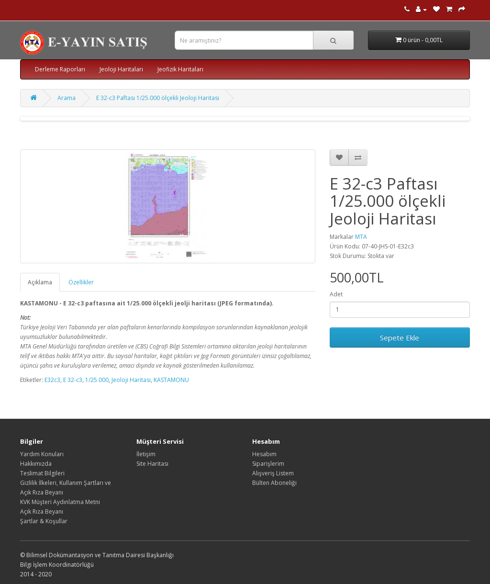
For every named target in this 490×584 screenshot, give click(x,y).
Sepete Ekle (399, 337)
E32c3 (52, 380)
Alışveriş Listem (273, 473)
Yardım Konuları (42, 454)
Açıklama (40, 282)
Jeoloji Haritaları (121, 69)
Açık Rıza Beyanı (41, 511)
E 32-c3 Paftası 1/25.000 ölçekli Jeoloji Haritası (157, 98)
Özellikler (81, 282)
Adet (336, 294)
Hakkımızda (36, 464)
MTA (361, 237)
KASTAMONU (171, 380)
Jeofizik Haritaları (180, 69)
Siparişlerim (268, 464)
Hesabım (264, 454)
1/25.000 (97, 380)
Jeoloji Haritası (131, 380)
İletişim (146, 454)
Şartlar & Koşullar (43, 521)
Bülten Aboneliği (274, 483)
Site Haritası (152, 464)
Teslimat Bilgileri (42, 473)
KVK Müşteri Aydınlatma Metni (60, 502)
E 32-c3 (72, 380)
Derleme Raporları (60, 69)
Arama (66, 98)
